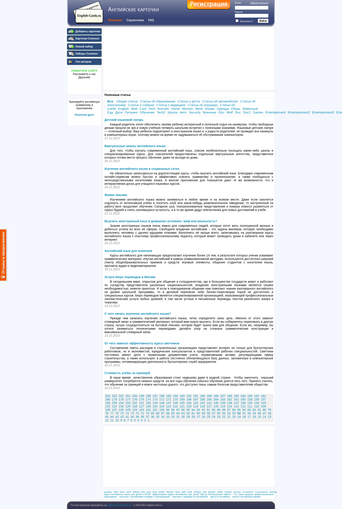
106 (121, 410)
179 (114, 399)
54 (229, 413)
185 (236, 396)
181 (263, 396)
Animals (163, 108)
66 (168, 413)
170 (175, 399)
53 (234, 413)
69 (152, 413)
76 (117, 413)
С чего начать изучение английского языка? (137, 313)
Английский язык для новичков (128, 251)
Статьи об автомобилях (220, 101)
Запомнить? (244, 21)
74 (127, 413)
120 (188, 406)
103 (141, 410)
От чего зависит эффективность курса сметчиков (141, 343)
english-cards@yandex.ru (119, 505)
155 (114, 403)
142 (202, 403)
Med (134, 108)
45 (107, 416)
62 (188, 413)
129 (127, 406)
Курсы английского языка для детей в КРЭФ (127, 494)
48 (259, 413)
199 (141, 396)
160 (243, 399)
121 (182, 406)
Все (110, 101)
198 (148, 396)
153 (127, 403)
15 (259, 416)
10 (117, 420)
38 (142, 416)
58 (208, 413)
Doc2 (247, 112)
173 (155, 399)
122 (175, 406)
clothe (220, 492)
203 (114, 396)
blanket (169, 492)
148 (161, 403)
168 (188, 399)
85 (239, 410)
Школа (173, 112)
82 (254, 410)
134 (256, 403)
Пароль (239, 12)
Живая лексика (115, 195)
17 (249, 416)
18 (244, 416)
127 (141, 406)
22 (224, 416)
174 (148, 399)
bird (205, 492)
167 (195, 399)
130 (121, 406)
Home (175, 108)
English (123, 108)
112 (243, 406)
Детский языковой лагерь (123, 120)
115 (222, 406)
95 (188, 410)
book (189, 492)
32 (173, 416)
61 (193, 413)
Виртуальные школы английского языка (135, 146)
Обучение (147, 112)
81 (259, 410)
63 (183, 413)
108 (107, 410)
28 (193, 416)
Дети (118, 112)
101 (155, 410)
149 (155, 403)
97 (178, 410)
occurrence (248, 492)
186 (229, 396)
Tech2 (161, 112)
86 (234, 410)
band (122, 492)
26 (203, 416)
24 (213, 416)
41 (127, 416)
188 (215, 396)
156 (107, 403)
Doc (238, 112)
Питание (131, 112)
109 (263, 406)
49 (254, 413)
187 (222, 396)
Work (199, 108)
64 (178, 413)
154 (121, 403)
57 (213, 413)
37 (147, 416)
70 (147, 413)
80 (264, 410)
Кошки (210, 108)
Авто (183, 112)
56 (218, 413)
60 (198, 413)
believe (136, 492)
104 (134, 410)
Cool (143, 108)
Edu (221, 112)
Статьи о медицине (171, 105)
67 (162, 413)
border (161, 492)
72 (137, 413)
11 (112, 420)
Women (187, 108)
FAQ (151, 20)
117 (209, 406)
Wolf (229, 112)
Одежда (223, 108)
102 (148, 410)
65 (173, 413)
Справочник (135, 20)
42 (122, 416)
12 (107, 420)
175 (141, 399)
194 (175, 396)
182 (256, 396)
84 (244, 410)
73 (132, 413)
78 (107, 413)
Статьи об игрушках (203, 105)
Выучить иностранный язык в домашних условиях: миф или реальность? (160, 221)
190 (202, 396)
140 (215, 403)
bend (128, 492)
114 (229, 406)
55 (224, 413)
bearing (273, 492)
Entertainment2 (299, 112)
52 (239, 413)
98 (173, 410)
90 (213, 410)
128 (134, 406)
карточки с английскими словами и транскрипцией (144, 497)
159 (249, 399)
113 (236, 406)
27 (198, 416)
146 (175, 403)
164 (215, 399)
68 (158, 413)
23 (218, 416)
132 (107, 406)
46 (269, 413)
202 (121, 396)
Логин (238, 3)
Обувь (235, 108)
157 (263, 399)
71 (142, 413)
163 (222, 399)
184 (243, 396)
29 (188, 416)
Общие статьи (127, 101)
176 (134, 399)
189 (209, 396)
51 (244, 413)
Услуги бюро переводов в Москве (129, 277)
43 (117, 416)
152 (134, 403)
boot (149, 492)
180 (107, 399)
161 (236, 399)
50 (249, 413)
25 (208, 416)
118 (202, 406)
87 (229, 410)
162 (229, 399)
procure (237, 492)
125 (155, 406)
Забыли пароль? (259, 3)
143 (195, 403)
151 (141, 403)
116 (215, 406)
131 (114, 406)
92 (203, 410)
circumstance (261, 492)
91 (208, 410)
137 (236, 403)
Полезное (115, 20)
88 (223, 410)
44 (112, 416)
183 (249, 396)
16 (254, 416)
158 (256, 399)
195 (168, 396)
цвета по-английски (220, 497)
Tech (151, 108)
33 (168, 416)
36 (152, 416)
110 (256, 406)
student (211, 492)
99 (167, 410)
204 (107, 396)
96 (183, 410)
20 (234, 416)
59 (203, 413)
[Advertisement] (84, 193)
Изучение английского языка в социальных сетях (141, 168)
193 (182, 396)
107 (114, 410)
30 (183, 416)
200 (134, 396)
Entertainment (275, 112)
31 (178, 416)
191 (195, 396)
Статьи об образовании (157, 101)
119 (195, 406)
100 (161, 410)
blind (177, 492)
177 (127, 399)
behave (197, 492)
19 (239, 416)
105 (127, 410)
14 (264, 416)
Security (195, 112)
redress (228, 492)
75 (122, 413)
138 (229, 403)
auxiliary (108, 492)
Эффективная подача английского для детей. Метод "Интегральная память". (192, 494)
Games (258, 112)
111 (249, 406)
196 (161, 396)
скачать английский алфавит (246, 497)
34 (162, 416)
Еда (110, 112)
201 (127, 396)
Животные (250, 108)
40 (132, 416)
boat (155, 492)
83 (249, 410)
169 (182, 399)
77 (112, 413)
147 (168, 403)
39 (137, 416)
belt (143, 492)
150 (148, 403)
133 (263, 403)
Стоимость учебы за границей (127, 373)
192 (188, 396)
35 (158, 416)
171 (168, 399)
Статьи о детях (189, 101)
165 (209, 399)
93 (198, 410)
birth (116, 492)
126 (148, 406)
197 (155, 396)
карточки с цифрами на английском (190, 497)
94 (193, 410)
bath (184, 492)
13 (269, 416)
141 (209, 403)
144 (188, 403)
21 (229, 416)
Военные (209, 112)
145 (182, 403)
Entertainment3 (323, 112)
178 (121, 399)
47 (264, 413)
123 (168, 406)
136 (243, 403)
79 (269, 410)
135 (249, 403)
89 (218, 410)
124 (161, 406)
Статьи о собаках (141, 105)
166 (202, 399)
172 (161, 399)
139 (222, 403)
